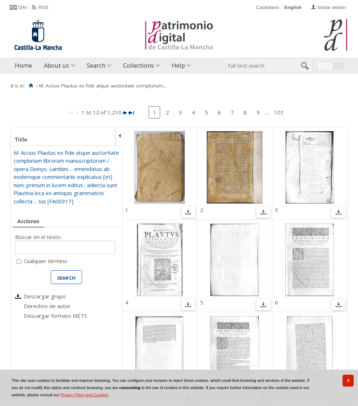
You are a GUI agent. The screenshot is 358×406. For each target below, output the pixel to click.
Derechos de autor (47, 306)
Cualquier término (45, 261)
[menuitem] (25, 66)
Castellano (267, 7)
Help (178, 65)
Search (96, 65)
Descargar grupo (45, 296)
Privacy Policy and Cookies (84, 395)
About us (56, 65)
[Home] (31, 85)
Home (23, 65)
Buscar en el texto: (38, 236)
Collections (138, 65)
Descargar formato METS (55, 315)
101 (279, 112)
